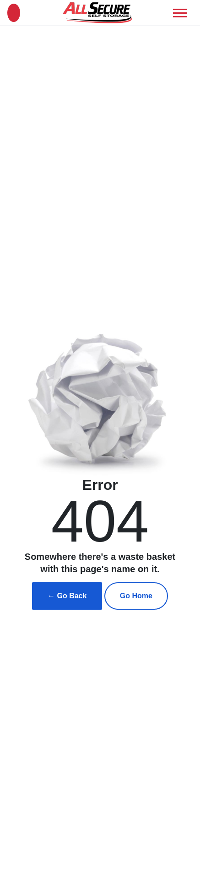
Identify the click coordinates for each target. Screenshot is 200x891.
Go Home (136, 596)
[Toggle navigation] (180, 13)
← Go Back (67, 596)
